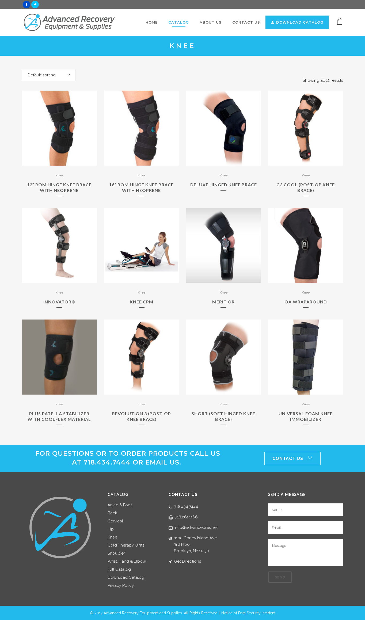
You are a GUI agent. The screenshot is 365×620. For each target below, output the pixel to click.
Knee (59, 175)
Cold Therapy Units (126, 545)
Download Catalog (126, 577)
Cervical (115, 521)
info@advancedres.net (196, 527)
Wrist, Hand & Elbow (127, 561)
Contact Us (292, 458)
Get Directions (187, 561)
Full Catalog (119, 569)
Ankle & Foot (120, 505)
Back (112, 513)
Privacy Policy (121, 585)
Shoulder (116, 553)
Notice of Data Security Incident (248, 613)
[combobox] (48, 75)
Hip (111, 529)
